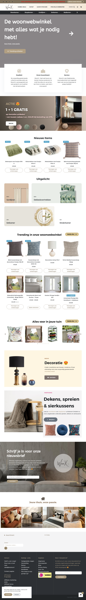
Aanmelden (8, 586)
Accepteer (8, 594)
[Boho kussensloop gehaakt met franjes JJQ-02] (72, 150)
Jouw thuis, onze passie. (43, 502)
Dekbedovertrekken (42, 200)
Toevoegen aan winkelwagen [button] (14, 170)
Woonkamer (15, 12)
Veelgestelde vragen (27, 561)
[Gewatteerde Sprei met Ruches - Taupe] (33, 284)
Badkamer (68, 12)
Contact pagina (9, 571)
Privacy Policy (42, 567)
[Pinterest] (12, 2)
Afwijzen (16, 594)
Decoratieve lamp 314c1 (52, 260)
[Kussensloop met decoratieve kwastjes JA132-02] (33, 248)
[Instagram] (6, 2)
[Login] (77, 7)
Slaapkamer (30, 12)
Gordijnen (43, 12)
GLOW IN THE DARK (42, 7)
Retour (23, 565)
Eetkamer (55, 12)
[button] (5, 334)
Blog (39, 565)
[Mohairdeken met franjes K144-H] (53, 150)
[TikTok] (9, 2)
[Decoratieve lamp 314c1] (52, 248)
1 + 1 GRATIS (17, 109)
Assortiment (10, 535)
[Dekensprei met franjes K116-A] (14, 150)
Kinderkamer (65, 223)
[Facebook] (3, 2)
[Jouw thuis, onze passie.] (43, 499)
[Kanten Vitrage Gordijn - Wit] (52, 284)
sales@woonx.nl (9, 567)
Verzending (24, 563)
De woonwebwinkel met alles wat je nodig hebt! (31, 29)
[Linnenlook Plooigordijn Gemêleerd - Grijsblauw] (71, 284)
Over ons (41, 569)
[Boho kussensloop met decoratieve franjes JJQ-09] (15, 248)
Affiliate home (8, 584)
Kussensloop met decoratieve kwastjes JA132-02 (33, 262)
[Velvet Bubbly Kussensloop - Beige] (71, 248)
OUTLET (31, 7)
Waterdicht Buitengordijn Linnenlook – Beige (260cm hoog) (15, 297)
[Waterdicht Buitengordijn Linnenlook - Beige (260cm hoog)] (15, 284)
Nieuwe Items (43, 138)
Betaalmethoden (43, 571)
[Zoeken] (72, 7)
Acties (48, 535)
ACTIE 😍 (13, 104)
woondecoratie (49, 371)
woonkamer (52, 411)
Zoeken (6, 542)
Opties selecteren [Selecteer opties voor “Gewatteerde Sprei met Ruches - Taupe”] (34, 307)
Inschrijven (13, 481)
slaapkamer (62, 411)
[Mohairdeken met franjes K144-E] (33, 150)
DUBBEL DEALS (22, 7)
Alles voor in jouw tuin (47, 321)
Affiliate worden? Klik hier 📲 (75, 1)
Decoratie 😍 (56, 363)
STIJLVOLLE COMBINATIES (57, 7)
